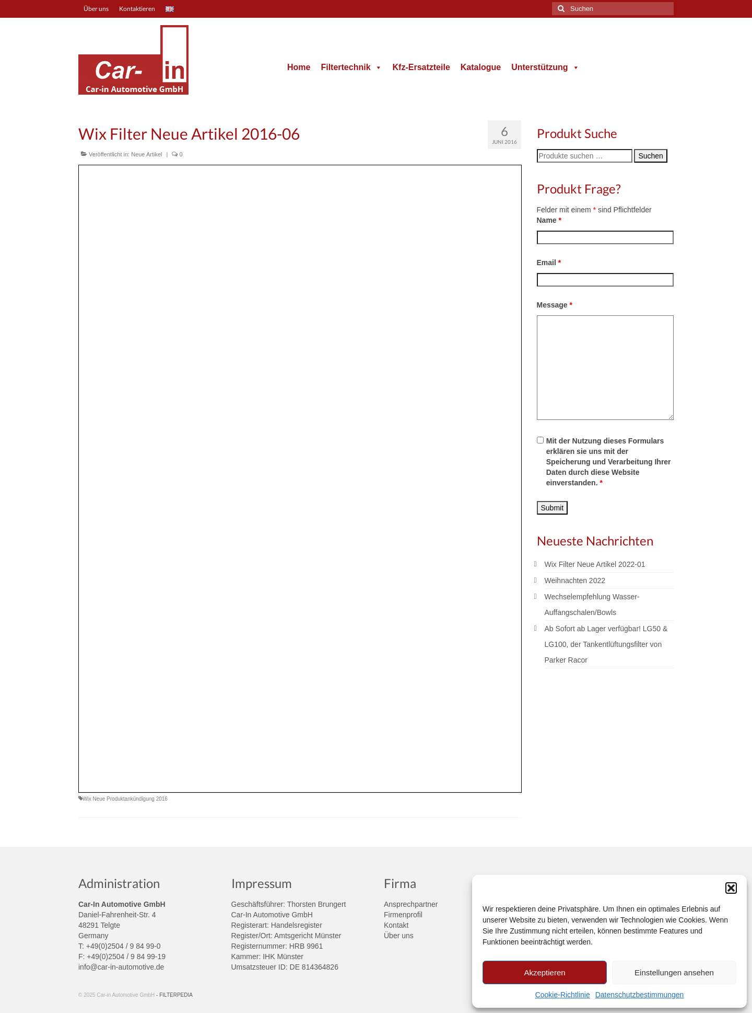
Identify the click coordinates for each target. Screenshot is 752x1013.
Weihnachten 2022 (575, 580)
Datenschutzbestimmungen (639, 995)
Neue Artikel (146, 154)
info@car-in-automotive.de (121, 967)
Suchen (650, 156)
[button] (731, 888)
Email (549, 262)
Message (555, 305)
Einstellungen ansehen (674, 972)
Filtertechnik (351, 67)
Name (549, 220)
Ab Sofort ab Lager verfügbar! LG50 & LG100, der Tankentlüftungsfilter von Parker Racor (606, 644)
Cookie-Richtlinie (562, 995)
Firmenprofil (403, 914)
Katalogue (481, 67)
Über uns (399, 935)
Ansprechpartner (411, 904)
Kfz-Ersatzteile (421, 67)
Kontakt (396, 925)
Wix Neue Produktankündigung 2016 (125, 799)
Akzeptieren (544, 972)
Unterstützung (545, 67)
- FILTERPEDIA (174, 995)
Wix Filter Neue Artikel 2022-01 (595, 564)
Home (298, 67)
